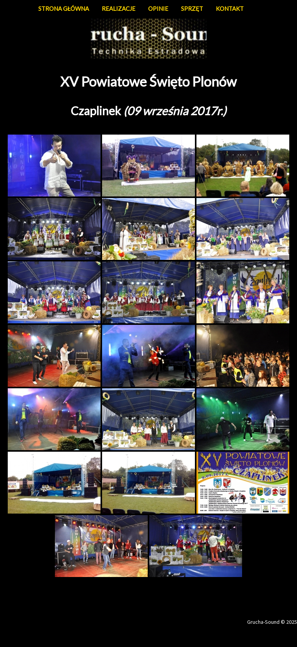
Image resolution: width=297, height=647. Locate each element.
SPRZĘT (192, 8)
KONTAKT (230, 8)
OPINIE (158, 8)
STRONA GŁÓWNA (63, 8)
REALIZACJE (118, 8)
